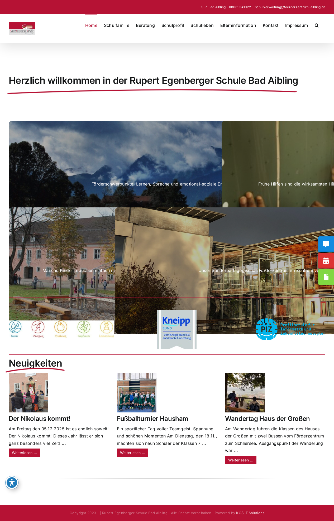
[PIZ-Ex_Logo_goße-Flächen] (290, 320)
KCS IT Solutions (250, 513)
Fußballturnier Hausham (152, 418)
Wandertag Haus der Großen (267, 418)
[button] (317, 25)
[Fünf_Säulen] (61, 322)
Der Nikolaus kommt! (39, 418)
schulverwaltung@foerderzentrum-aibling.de (290, 7)
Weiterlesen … (24, 452)
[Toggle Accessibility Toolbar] (12, 482)
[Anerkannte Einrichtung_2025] (177, 311)
